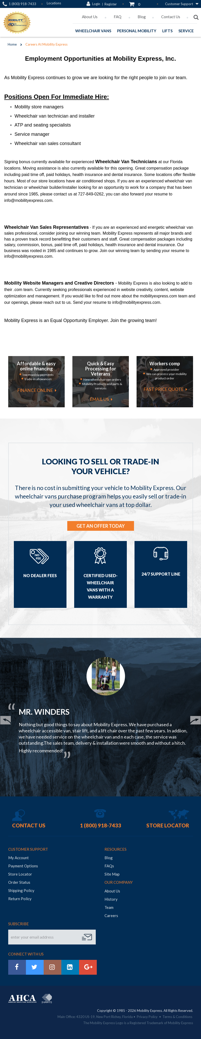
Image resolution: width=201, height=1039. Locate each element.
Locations (54, 3)
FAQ (118, 16)
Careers (111, 915)
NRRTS (47, 999)
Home (12, 44)
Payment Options (23, 866)
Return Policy (20, 898)
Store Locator (167, 825)
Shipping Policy (21, 890)
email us (99, 399)
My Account (18, 857)
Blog (142, 16)
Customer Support (179, 4)
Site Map (112, 874)
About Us (90, 16)
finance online (35, 390)
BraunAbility (55, 995)
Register (110, 4)
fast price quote (164, 389)
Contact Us (170, 16)
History (111, 899)
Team (108, 907)
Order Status (19, 882)
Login (96, 4)
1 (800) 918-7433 (22, 4)
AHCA (22, 999)
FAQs (109, 866)
